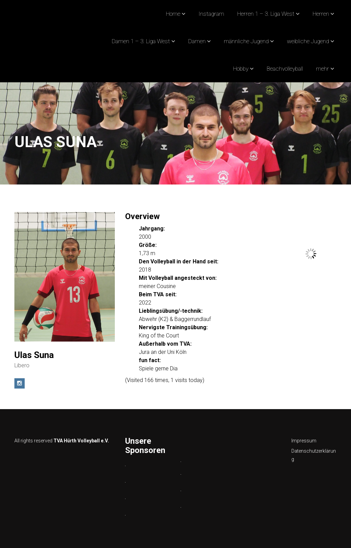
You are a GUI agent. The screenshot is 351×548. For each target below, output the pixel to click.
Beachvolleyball (285, 68)
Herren (321, 13)
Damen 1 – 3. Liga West (141, 41)
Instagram (211, 13)
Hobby (241, 68)
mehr (322, 68)
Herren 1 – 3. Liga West (265, 13)
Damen (197, 41)
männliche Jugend (246, 41)
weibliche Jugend (308, 41)
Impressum (303, 440)
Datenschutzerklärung (313, 455)
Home (173, 13)
